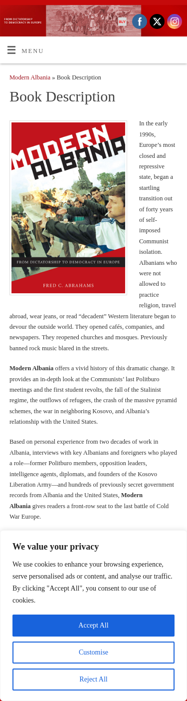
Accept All (93, 625)
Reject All (93, 679)
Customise (93, 652)
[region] (93, 615)
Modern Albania (29, 77)
